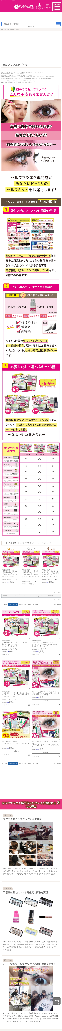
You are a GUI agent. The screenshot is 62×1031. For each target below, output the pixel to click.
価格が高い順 (22, 604)
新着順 (30, 604)
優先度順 (35, 604)
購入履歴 (31, 7)
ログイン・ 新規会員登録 (39, 6)
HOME (2, 29)
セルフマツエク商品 (8, 29)
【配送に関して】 (31, 26)
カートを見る (47, 7)
